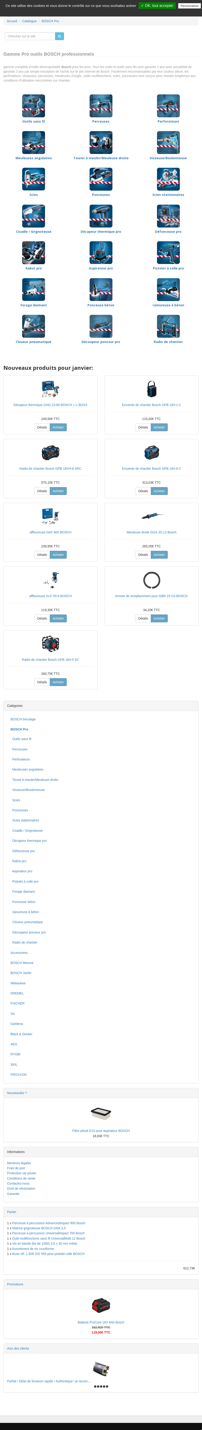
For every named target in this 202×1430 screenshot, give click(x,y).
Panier (11, 1212)
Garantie (13, 1194)
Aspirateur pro (101, 268)
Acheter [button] (58, 427)
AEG (14, 1044)
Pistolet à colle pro (168, 268)
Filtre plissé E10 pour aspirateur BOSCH (101, 1131)
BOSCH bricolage (23, 719)
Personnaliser (190, 6)
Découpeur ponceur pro (101, 342)
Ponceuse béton (101, 305)
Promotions (15, 1284)
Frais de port (16, 1168)
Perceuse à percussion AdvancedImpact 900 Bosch (48, 1223)
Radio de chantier (168, 342)
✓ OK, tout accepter (157, 6)
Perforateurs (168, 121)
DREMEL (17, 993)
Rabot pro (34, 268)
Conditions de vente (21, 1178)
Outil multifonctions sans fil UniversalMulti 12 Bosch (48, 1238)
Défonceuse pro (168, 231)
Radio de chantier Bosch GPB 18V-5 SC (50, 659)
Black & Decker (21, 1034)
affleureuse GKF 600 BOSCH (51, 532)
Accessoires (19, 953)
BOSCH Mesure (22, 963)
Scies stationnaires (168, 194)
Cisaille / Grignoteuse (33, 231)
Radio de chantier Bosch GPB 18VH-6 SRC (51, 468)
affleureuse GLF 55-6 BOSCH (50, 596)
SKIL (14, 1064)
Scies (33, 194)
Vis (13, 1014)
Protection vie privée (21, 1173)
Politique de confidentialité (103, 12)
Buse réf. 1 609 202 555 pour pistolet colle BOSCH (48, 1254)
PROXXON (19, 1074)
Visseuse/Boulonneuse (168, 158)
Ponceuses (101, 194)
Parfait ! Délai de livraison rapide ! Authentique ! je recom (47, 1381)
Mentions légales (19, 1163)
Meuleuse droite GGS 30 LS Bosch (151, 532)
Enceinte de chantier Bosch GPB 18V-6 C (151, 468)
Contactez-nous (18, 1183)
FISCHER (17, 1003)
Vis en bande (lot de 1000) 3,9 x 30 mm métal (44, 1243)
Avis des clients (18, 1348)
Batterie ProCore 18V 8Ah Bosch (101, 1322)
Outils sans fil (33, 121)
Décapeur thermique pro (101, 231)
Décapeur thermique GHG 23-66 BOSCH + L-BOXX (50, 405)
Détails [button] (42, 427)
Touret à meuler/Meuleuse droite (101, 158)
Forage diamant (34, 305)
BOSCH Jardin (21, 973)
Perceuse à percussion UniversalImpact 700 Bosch (48, 1233)
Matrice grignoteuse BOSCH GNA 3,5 (39, 1228)
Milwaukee (18, 983)
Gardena (17, 1024)
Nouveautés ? (17, 1093)
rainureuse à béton (168, 305)
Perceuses (100, 121)
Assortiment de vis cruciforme (33, 1249)
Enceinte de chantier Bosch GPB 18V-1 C (151, 405)
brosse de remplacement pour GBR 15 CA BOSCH (151, 596)
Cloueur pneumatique (33, 342)
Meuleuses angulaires (34, 158)
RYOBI (15, 1054)
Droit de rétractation (21, 1188)
